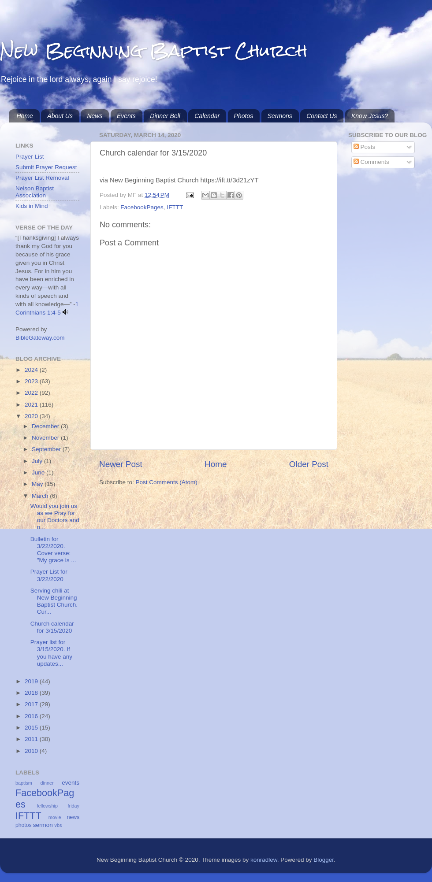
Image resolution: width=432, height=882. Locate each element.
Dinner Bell (165, 115)
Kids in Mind (31, 206)
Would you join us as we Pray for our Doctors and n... (54, 517)
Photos (243, 115)
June (39, 472)
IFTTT (175, 207)
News (94, 115)
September (47, 449)
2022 (32, 392)
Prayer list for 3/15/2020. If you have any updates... (51, 653)
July (38, 461)
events (70, 782)
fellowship (47, 805)
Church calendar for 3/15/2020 (52, 627)
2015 (32, 727)
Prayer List (29, 156)
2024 (32, 370)
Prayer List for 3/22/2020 (48, 575)
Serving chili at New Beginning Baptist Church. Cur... (54, 601)
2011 (32, 739)
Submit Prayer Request (46, 167)
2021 (32, 404)
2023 (32, 381)
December (46, 426)
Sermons (280, 115)
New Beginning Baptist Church (153, 50)
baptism (23, 783)
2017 (32, 704)
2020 (32, 416)
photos (23, 825)
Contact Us (321, 115)
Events (126, 115)
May (38, 484)
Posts (365, 147)
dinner (47, 783)
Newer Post (120, 464)
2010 (32, 751)
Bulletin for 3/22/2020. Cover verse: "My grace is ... (53, 550)
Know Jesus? (369, 115)
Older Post (308, 464)
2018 (32, 692)
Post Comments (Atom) (166, 482)
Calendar (207, 115)
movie (54, 817)
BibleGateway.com (40, 337)
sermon (43, 825)
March (41, 496)
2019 (32, 681)
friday (73, 805)
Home (25, 115)
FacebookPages (142, 207)
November (46, 437)
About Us (60, 115)
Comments (371, 162)
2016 (32, 716)
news (73, 817)
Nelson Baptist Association (34, 192)
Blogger (323, 859)
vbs (58, 825)
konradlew (263, 859)
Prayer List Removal (42, 177)
